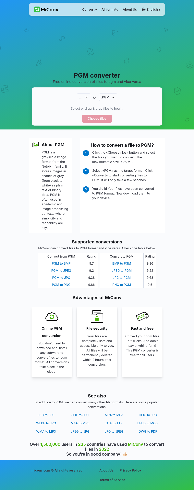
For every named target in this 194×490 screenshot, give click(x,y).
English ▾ (151, 9)
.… (80, 97)
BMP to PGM (121, 263)
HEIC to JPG (148, 415)
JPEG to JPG (80, 431)
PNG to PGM (121, 285)
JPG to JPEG (113, 431)
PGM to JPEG (61, 271)
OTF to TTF (114, 423)
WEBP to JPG (46, 423)
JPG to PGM (122, 278)
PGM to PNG (61, 285)
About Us (106, 470)
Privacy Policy (130, 470)
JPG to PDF (46, 415)
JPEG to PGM (122, 271)
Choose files (97, 118)
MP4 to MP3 (114, 415)
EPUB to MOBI (147, 423)
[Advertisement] (97, 43)
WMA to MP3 (46, 431)
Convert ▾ (89, 9)
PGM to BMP (61, 263)
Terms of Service (112, 479)
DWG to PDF (148, 431)
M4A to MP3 (80, 423)
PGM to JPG (61, 278)
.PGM (105, 97)
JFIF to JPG (80, 415)
